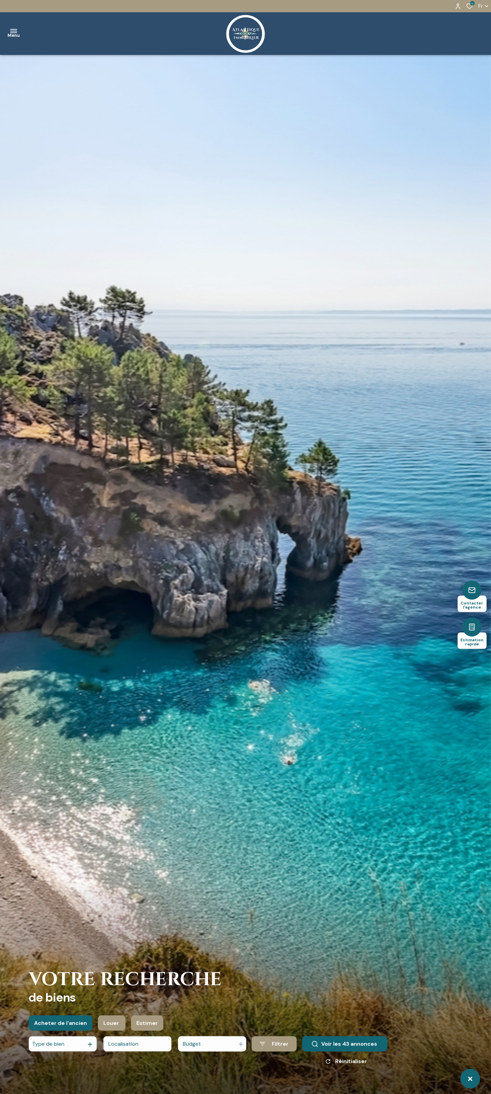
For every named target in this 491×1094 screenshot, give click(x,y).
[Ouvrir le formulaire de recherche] (274, 1049)
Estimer (147, 1028)
